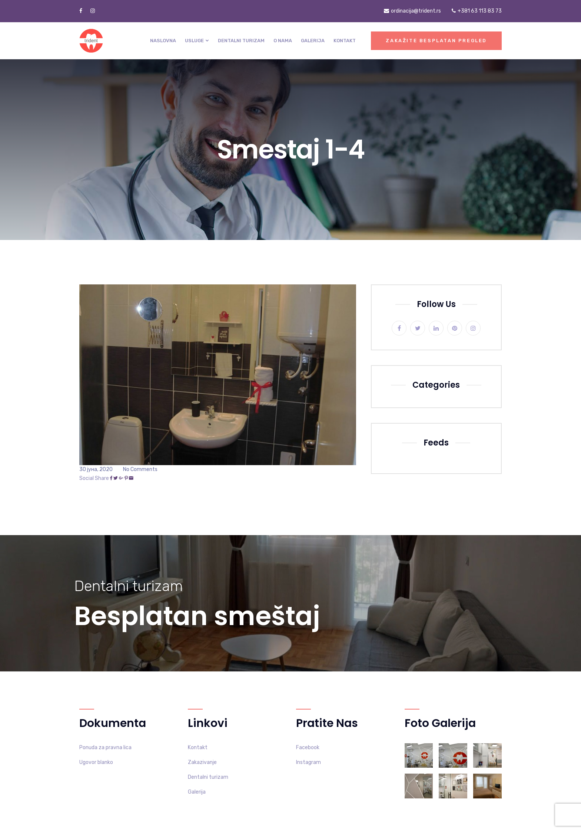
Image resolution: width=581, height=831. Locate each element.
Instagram (308, 762)
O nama (282, 40)
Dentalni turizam (241, 40)
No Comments (140, 469)
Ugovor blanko (96, 762)
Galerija (313, 40)
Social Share (94, 478)
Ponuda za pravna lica (105, 747)
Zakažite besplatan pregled (436, 40)
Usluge (194, 40)
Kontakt (344, 40)
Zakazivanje (202, 762)
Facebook (307, 747)
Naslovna (163, 40)
